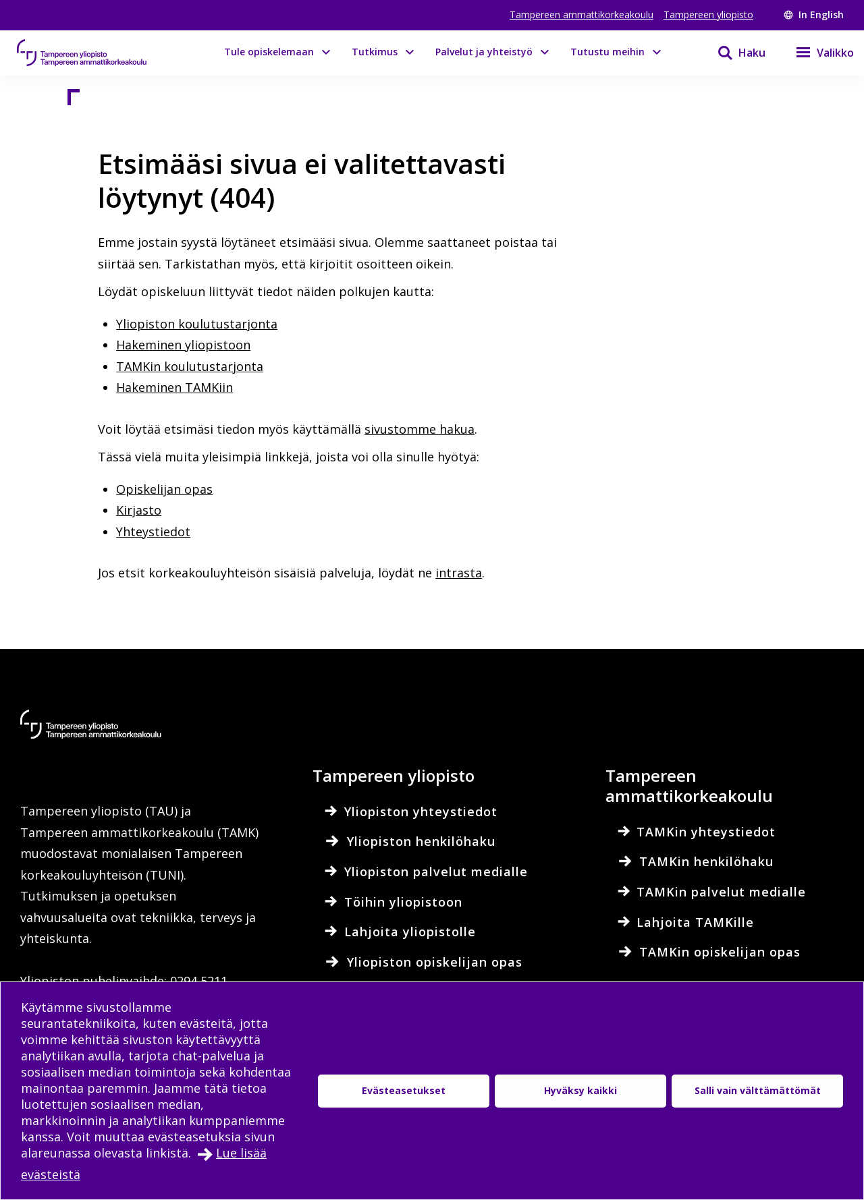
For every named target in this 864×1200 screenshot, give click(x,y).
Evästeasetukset (404, 1090)
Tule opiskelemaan (269, 51)
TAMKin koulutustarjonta (189, 366)
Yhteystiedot (153, 531)
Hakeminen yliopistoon (183, 345)
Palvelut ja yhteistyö (484, 51)
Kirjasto (138, 510)
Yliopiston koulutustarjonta (196, 324)
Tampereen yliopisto (708, 14)
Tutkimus (375, 51)
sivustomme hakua (419, 429)
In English (814, 14)
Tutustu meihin (607, 51)
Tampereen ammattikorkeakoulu (581, 14)
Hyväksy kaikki (580, 1090)
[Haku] (733, 53)
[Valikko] (816, 53)
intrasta (458, 573)
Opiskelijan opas (164, 489)
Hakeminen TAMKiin (174, 387)
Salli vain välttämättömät (758, 1090)
